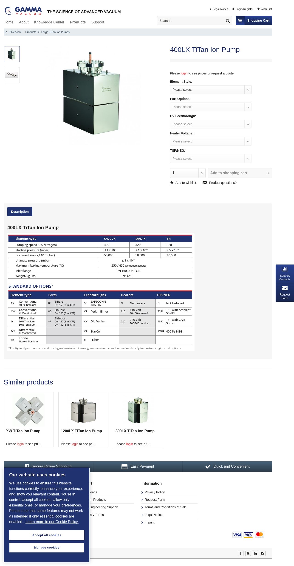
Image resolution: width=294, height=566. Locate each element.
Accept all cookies (46, 535)
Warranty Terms (92, 515)
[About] (23, 22)
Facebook (241, 553)
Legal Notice (153, 515)
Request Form (154, 499)
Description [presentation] (20, 211)
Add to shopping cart (239, 172)
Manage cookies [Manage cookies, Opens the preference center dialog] (46, 547)
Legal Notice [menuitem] (218, 9)
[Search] (228, 20)
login (184, 73)
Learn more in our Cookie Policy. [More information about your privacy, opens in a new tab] (52, 522)
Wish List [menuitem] (264, 9)
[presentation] (285, 274)
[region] (47, 514)
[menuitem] (196, 20)
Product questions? (220, 183)
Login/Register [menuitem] (242, 9)
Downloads (88, 492)
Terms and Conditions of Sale (165, 507)
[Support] (97, 22)
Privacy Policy (154, 492)
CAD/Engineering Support (99, 507)
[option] (28, 419)
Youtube (248, 553)
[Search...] (194, 20)
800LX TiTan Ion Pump (135, 431)
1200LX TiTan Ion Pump (81, 431)
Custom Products (93, 499)
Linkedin (255, 553)
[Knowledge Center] (49, 22)
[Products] (77, 22)
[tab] (20, 212)
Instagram (262, 553)
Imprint (149, 522)
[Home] (8, 22)
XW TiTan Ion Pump (23, 431)
